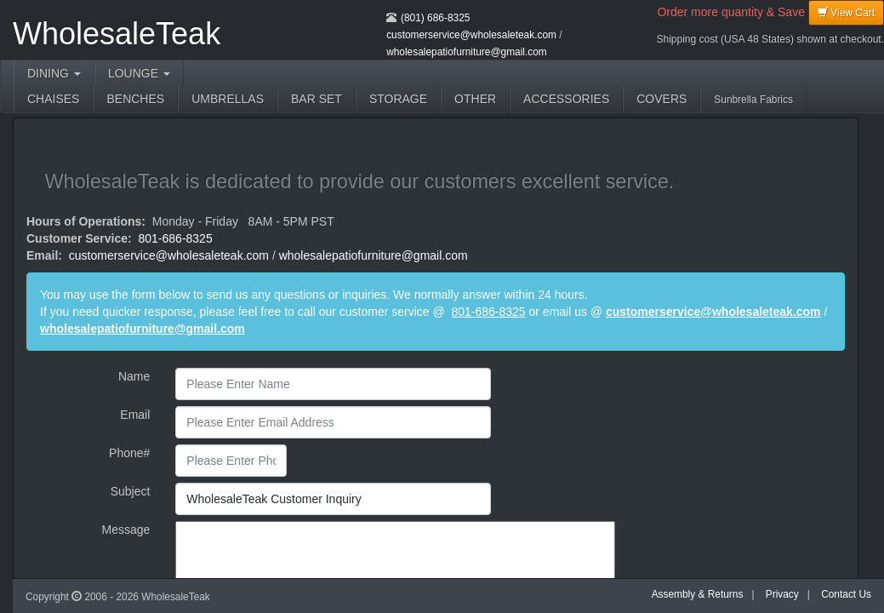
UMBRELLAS (227, 99)
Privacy (782, 594)
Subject (131, 491)
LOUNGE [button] (139, 73)
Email (135, 414)
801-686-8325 (176, 238)
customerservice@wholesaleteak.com (471, 35)
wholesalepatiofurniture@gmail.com (466, 52)
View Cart (846, 12)
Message (126, 529)
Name (134, 376)
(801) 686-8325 (435, 18)
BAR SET (316, 99)
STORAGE (398, 99)
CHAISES (53, 99)
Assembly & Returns (698, 594)
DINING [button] (54, 73)
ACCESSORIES (566, 99)
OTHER (475, 99)
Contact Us (846, 594)
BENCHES (135, 99)
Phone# (129, 453)
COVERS (661, 99)
